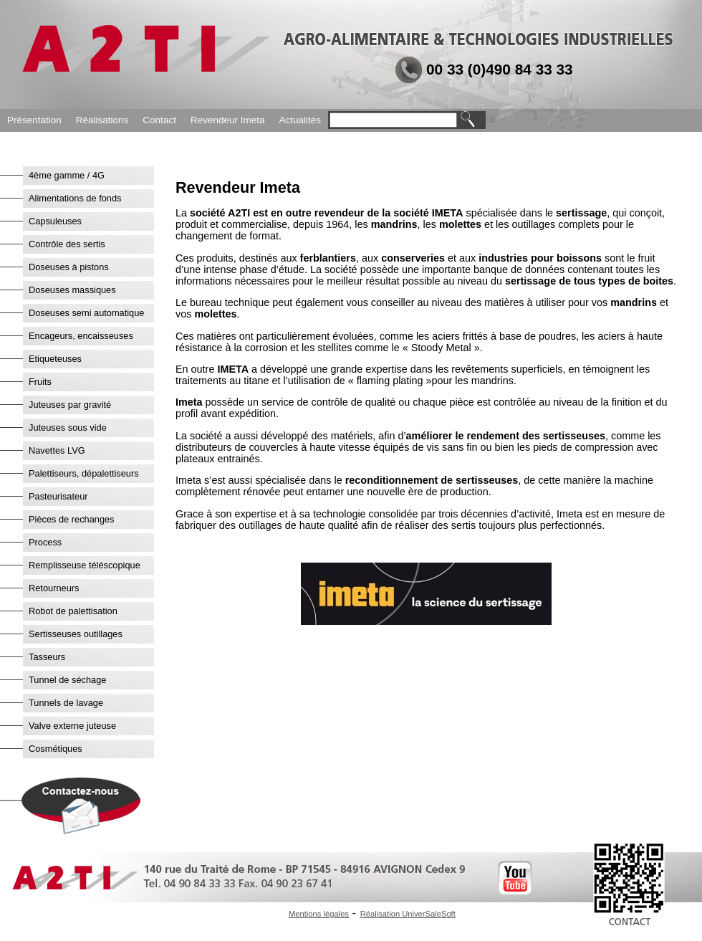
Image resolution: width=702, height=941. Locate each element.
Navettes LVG (57, 450)
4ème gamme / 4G (67, 175)
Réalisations (102, 120)
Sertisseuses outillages (75, 634)
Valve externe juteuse (72, 725)
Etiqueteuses (55, 358)
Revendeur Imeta (228, 120)
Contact (159, 120)
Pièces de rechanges (72, 519)
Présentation (34, 120)
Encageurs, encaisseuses (81, 335)
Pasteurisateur (58, 496)
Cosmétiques (55, 748)
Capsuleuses (55, 221)
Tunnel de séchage (67, 679)
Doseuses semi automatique (86, 312)
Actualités (300, 120)
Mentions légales (319, 913)
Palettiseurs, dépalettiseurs (84, 473)
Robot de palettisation (73, 611)
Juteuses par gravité (70, 404)
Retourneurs (54, 588)
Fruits (40, 381)
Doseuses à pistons (69, 267)
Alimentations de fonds (75, 198)
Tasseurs (47, 656)
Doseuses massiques (72, 290)
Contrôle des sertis (67, 244)
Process (45, 542)
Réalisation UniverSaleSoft (408, 913)
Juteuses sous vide (68, 427)
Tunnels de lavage (66, 702)
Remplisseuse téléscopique (84, 565)
